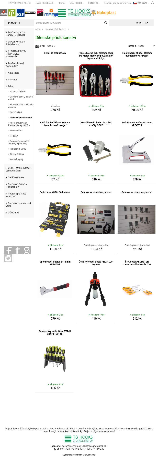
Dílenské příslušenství (21, 117)
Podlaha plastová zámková (16, 195)
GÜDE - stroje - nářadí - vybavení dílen (18, 169)
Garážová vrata (16, 177)
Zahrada (12, 79)
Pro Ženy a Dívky (18, 149)
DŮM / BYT (13, 212)
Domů (62, 3)
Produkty (14, 22)
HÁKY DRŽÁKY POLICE (19, 3)
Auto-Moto (13, 72)
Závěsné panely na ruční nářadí (20, 98)
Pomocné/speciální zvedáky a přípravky (18, 142)
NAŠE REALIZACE (44, 3)
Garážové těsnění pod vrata (18, 204)
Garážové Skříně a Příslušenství (16, 185)
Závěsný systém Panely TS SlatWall (15, 33)
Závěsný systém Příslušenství (15, 43)
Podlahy (14, 136)
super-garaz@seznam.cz (68, 446)
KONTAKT (93, 3)
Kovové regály (16, 159)
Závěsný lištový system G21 (15, 64)
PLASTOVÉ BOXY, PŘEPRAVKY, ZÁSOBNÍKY (16, 54)
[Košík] (144, 22)
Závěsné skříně (17, 91)
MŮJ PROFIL (76, 3)
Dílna (10, 86)
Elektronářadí (16, 130)
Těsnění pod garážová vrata (117, 3)
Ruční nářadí (16, 112)
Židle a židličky (17, 154)
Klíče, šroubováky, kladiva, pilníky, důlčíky (19, 124)
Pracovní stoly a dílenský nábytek (20, 105)
